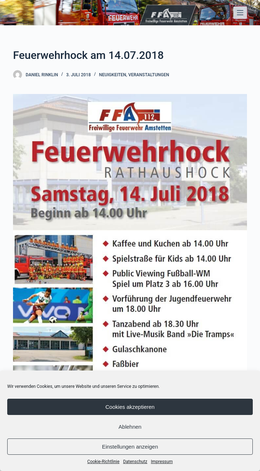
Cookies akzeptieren (130, 407)
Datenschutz (135, 461)
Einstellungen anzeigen (130, 447)
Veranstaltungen (148, 74)
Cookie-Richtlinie (103, 461)
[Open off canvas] (240, 13)
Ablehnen (130, 427)
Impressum (161, 461)
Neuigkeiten (112, 74)
